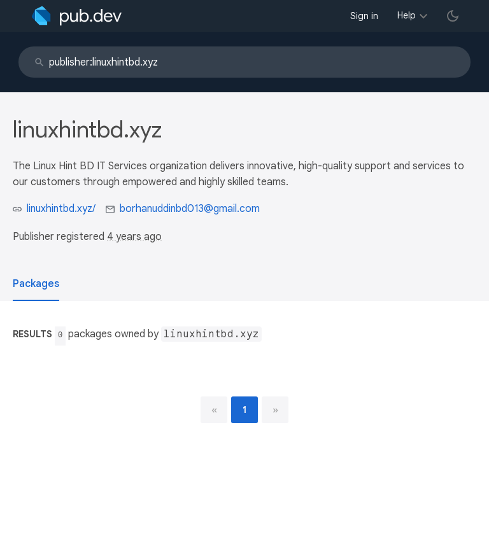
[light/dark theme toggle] (452, 16)
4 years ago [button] (134, 236)
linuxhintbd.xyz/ (61, 208)
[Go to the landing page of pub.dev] (77, 15)
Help (406, 15)
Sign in (364, 16)
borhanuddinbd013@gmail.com (190, 208)
